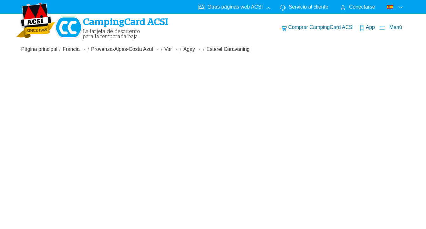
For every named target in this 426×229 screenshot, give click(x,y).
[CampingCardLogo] (36, 20)
